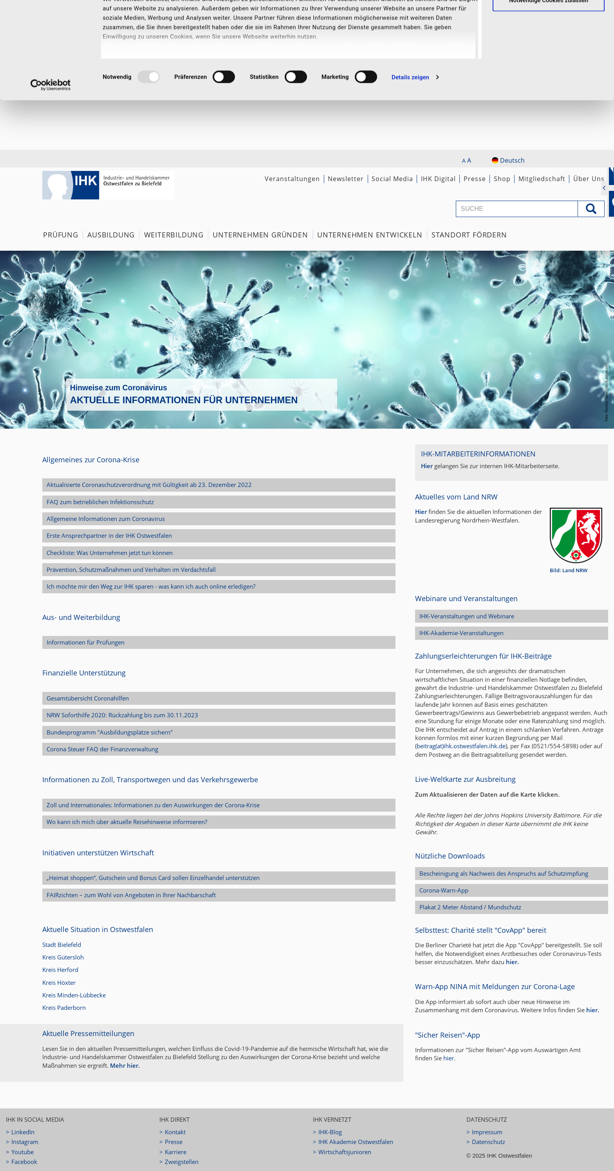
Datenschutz (488, 1142)
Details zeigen (410, 126)
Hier (427, 466)
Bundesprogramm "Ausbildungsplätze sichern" (110, 732)
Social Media (392, 178)
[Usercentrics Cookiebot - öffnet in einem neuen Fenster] (50, 134)
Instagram (24, 1142)
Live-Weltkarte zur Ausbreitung (465, 779)
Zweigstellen (182, 1162)
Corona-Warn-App (443, 890)
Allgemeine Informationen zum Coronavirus (106, 519)
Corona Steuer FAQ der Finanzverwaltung (102, 749)
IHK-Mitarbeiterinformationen (478, 453)
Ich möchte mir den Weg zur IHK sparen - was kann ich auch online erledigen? (151, 586)
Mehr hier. (125, 1065)
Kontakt (175, 1132)
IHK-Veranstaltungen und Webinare (466, 616)
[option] (307, 340)
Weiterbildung (174, 234)
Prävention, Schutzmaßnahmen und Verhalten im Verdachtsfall (131, 569)
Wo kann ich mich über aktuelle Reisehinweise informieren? (127, 822)
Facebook (24, 1162)
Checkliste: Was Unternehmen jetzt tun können (110, 553)
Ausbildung (111, 234)
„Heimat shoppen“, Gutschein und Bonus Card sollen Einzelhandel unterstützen (153, 878)
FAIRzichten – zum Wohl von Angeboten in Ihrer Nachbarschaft (131, 895)
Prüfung (60, 234)
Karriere (175, 1152)
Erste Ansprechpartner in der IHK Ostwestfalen (109, 535)
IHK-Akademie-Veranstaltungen (461, 633)
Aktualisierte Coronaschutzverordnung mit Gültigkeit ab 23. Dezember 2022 (149, 485)
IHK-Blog (330, 1132)
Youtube (22, 1152)
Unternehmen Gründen (260, 234)
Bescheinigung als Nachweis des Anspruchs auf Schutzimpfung (503, 873)
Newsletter (346, 178)
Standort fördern (469, 234)
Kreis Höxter (59, 982)
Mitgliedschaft (541, 178)
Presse (475, 178)
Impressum (487, 1132)
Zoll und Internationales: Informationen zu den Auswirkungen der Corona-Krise (153, 805)
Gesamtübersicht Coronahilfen (88, 698)
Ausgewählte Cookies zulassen (549, 23)
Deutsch (508, 160)
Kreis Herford (60, 969)
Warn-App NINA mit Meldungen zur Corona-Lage (495, 986)
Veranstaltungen (292, 178)
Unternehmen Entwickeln (370, 234)
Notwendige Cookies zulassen (548, 49)
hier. (512, 962)
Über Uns (589, 178)
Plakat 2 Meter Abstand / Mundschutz (470, 907)
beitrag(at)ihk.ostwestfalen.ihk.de (461, 746)
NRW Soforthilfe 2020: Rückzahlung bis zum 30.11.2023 (122, 715)
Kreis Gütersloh (63, 957)
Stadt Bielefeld (61, 944)
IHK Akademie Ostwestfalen (355, 1142)
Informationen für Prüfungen (86, 642)
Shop (502, 178)
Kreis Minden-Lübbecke (74, 995)
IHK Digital (438, 178)
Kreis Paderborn (64, 1007)
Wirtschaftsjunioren (344, 1152)
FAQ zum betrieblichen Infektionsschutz (100, 502)
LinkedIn (22, 1132)
